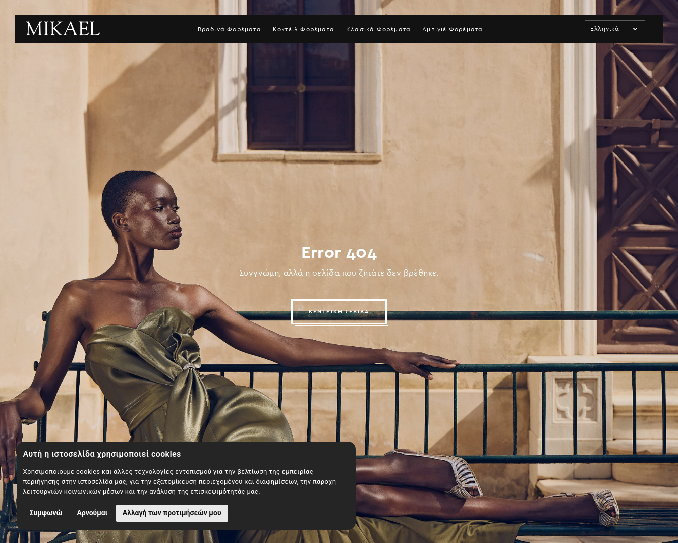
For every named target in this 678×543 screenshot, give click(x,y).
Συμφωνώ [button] (46, 513)
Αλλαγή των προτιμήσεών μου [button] (172, 513)
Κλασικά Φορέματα (378, 29)
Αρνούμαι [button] (92, 513)
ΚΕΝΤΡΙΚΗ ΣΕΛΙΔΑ (339, 311)
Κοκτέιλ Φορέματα (303, 29)
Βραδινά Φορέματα (229, 29)
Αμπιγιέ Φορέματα (452, 29)
